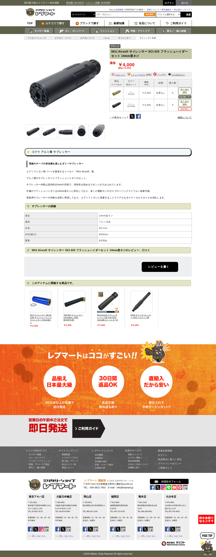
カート (184, 2)
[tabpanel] (41, 307)
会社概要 (99, 455)
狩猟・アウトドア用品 (39, 464)
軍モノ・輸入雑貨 (173, 31)
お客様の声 (100, 468)
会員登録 (119, 10)
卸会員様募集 (134, 461)
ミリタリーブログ (70, 458)
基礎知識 (66, 454)
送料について (153, 10)
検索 (188, 14)
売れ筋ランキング (182, 10)
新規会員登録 (165, 450)
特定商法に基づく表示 (170, 459)
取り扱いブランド (70, 461)
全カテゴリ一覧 (69, 464)
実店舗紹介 (167, 10)
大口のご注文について (138, 464)
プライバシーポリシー (170, 463)
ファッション (105, 31)
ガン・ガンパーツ (71, 31)
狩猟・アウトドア (137, 31)
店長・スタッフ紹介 (104, 465)
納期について (185, 117)
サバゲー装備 (39, 31)
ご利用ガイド (165, 468)
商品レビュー (68, 467)
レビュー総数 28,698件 (98, 2)
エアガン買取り (135, 458)
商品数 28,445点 (75, 2)
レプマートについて (102, 450)
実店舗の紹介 (101, 461)
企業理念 (99, 458)
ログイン (162, 455)
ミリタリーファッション (40, 461)
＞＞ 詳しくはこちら (37, 536)
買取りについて (135, 454)
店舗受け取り (134, 467)
